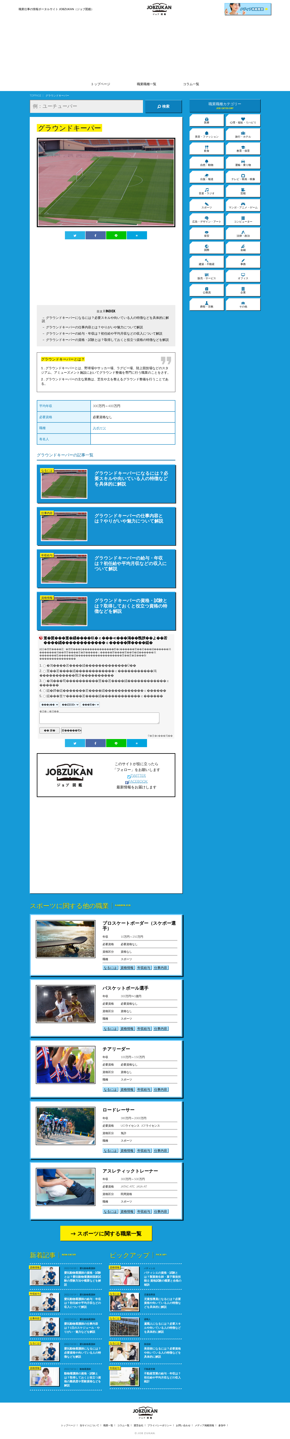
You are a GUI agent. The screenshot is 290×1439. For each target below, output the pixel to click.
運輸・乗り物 (243, 162)
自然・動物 (206, 162)
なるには (110, 967)
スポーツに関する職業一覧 (109, 1233)
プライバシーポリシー (159, 1425)
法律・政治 (243, 233)
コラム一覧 (191, 84)
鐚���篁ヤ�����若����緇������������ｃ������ (105, 696)
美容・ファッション (207, 134)
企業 (243, 290)
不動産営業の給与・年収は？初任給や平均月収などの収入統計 (162, 1377)
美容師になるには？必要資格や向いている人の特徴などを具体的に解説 (162, 1352)
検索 (163, 106)
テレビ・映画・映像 (243, 177)
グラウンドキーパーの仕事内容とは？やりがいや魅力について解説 (94, 327)
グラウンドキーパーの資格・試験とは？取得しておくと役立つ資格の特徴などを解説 (107, 339)
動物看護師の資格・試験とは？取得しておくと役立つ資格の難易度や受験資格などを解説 (82, 1379)
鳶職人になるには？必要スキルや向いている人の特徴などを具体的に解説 (162, 1327)
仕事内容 (160, 967)
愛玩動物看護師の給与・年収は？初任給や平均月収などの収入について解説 (82, 1303)
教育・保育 (243, 148)
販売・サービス (207, 276)
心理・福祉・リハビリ (243, 120)
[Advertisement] (145, 48)
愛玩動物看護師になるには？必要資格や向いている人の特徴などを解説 (82, 1352)
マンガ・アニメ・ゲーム (243, 205)
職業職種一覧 (146, 84)
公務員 (207, 290)
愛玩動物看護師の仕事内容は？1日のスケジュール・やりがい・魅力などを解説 (82, 1327)
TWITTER (136, 775)
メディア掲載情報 (204, 1425)
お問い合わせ (183, 1425)
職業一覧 (108, 1425)
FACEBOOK (136, 781)
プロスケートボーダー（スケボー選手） (139, 925)
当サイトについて (89, 1425)
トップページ (100, 84)
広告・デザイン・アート (206, 219)
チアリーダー (116, 1049)
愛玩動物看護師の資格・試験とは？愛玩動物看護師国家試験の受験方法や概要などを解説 (82, 1278)
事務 (243, 262)
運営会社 (138, 1425)
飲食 (206, 148)
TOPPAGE (35, 95)
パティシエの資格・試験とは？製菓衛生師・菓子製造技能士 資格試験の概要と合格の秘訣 (162, 1278)
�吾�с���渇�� (161, 735)
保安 (206, 233)
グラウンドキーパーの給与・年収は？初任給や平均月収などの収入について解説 (104, 333)
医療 (206, 120)
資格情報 (127, 967)
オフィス (243, 276)
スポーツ (99, 428)
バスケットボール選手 (125, 988)
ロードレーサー (118, 1109)
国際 (206, 247)
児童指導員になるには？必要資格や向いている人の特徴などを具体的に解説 (162, 1303)
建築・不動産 (207, 262)
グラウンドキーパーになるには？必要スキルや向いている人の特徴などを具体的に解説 (105, 319)
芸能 (243, 191)
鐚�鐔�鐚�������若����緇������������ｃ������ (106, 690)
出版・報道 (206, 177)
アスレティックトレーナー (130, 1171)
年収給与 (143, 967)
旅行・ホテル (243, 134)
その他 (243, 304)
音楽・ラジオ (207, 191)
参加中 (222, 1425)
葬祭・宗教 (206, 304)
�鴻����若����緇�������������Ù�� (91, 665)
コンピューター (243, 219)
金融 (243, 247)
